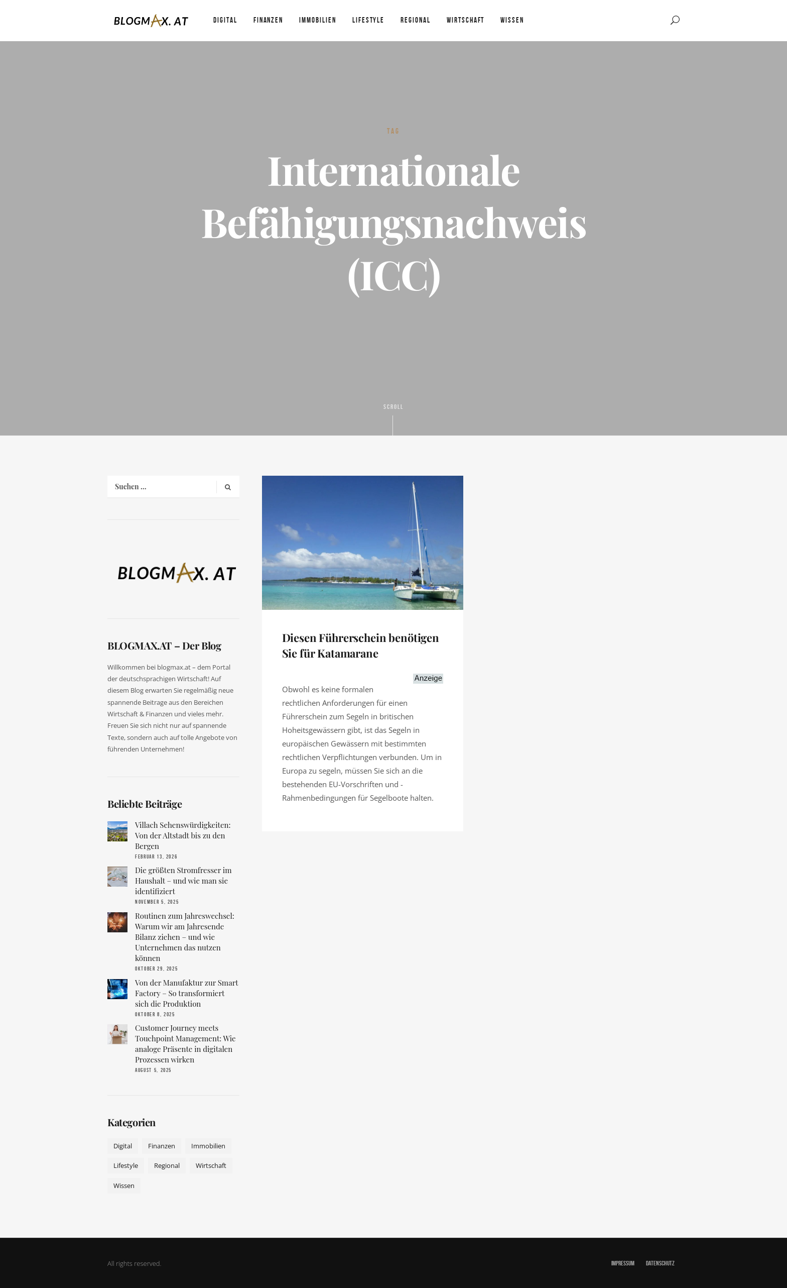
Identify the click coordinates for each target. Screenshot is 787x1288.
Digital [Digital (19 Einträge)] (122, 1145)
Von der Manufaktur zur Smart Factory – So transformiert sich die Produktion (186, 993)
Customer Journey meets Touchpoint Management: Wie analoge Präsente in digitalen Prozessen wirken (185, 1043)
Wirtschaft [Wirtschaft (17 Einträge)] (211, 1165)
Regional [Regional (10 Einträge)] (167, 1165)
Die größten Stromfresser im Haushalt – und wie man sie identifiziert (183, 880)
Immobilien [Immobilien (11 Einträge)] (208, 1145)
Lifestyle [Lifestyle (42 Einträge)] (125, 1165)
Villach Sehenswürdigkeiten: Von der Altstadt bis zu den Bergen (182, 835)
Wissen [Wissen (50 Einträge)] (124, 1185)
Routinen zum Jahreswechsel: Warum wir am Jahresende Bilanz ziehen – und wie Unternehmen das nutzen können (184, 937)
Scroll (393, 419)
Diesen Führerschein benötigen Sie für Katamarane (361, 645)
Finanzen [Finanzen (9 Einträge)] (161, 1145)
